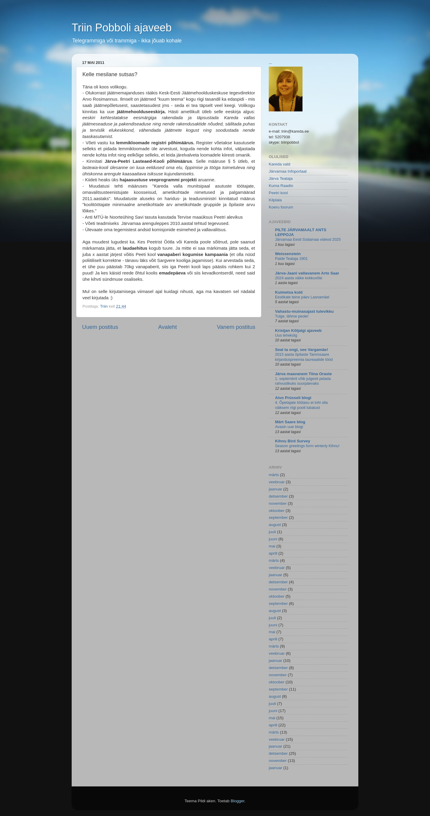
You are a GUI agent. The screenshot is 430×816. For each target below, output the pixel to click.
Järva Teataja (281, 178)
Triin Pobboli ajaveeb (122, 28)
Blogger (237, 801)
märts (274, 475)
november (278, 503)
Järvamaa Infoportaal (288, 171)
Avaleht (167, 327)
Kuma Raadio (281, 185)
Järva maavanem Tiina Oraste (303, 374)
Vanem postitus (236, 327)
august (275, 524)
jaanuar (275, 489)
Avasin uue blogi (289, 426)
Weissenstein (288, 253)
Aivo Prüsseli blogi (293, 397)
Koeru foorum (281, 207)
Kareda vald (279, 164)
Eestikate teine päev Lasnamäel (302, 297)
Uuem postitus (100, 327)
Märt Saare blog (290, 422)
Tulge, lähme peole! (291, 316)
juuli (272, 532)
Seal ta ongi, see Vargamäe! (301, 349)
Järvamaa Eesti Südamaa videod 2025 (308, 239)
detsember (278, 496)
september (278, 517)
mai (272, 546)
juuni (273, 539)
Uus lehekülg (286, 335)
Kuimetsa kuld (288, 292)
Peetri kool (278, 193)
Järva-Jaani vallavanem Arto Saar (307, 273)
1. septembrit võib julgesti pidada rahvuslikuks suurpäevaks (303, 381)
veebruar (277, 482)
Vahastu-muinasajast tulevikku (304, 311)
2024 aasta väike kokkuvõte (298, 278)
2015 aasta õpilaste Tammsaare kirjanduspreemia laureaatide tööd (304, 357)
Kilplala (275, 200)
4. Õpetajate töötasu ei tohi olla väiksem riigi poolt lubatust (301, 405)
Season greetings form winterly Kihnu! (307, 446)
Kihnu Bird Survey (292, 441)
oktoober (277, 510)
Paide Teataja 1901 (291, 258)
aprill (273, 553)
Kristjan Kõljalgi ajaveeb (298, 330)
